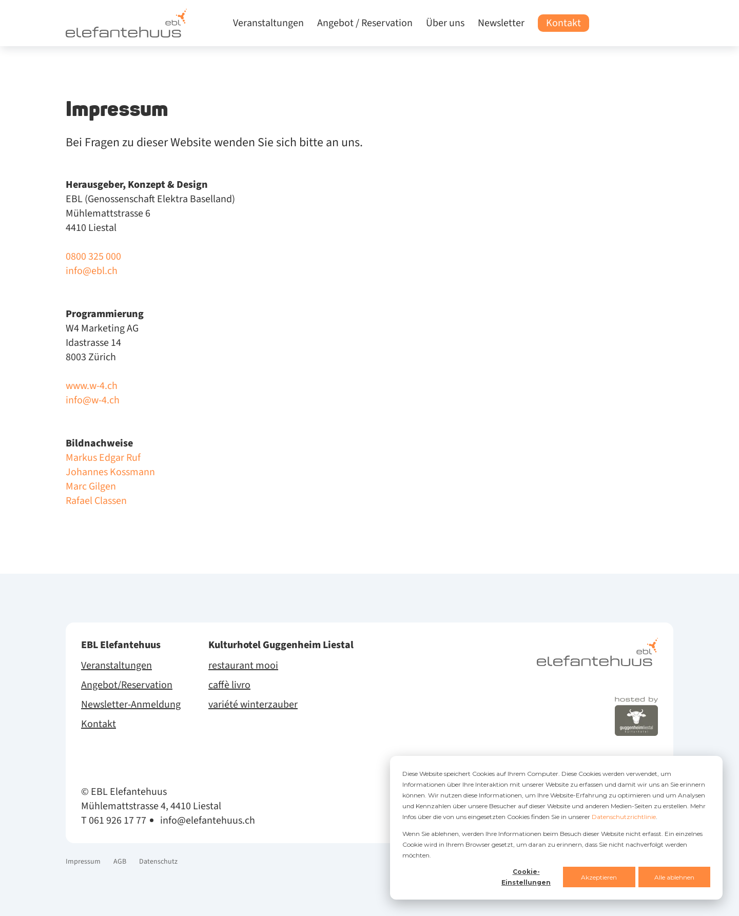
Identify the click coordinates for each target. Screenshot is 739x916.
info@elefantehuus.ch (207, 820)
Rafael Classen (96, 501)
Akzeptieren (599, 877)
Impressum (83, 861)
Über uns (445, 23)
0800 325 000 (93, 256)
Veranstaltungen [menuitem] (116, 665)
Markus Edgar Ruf (103, 458)
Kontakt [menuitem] (98, 724)
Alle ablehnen (674, 877)
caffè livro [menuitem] (229, 685)
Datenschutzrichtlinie (624, 817)
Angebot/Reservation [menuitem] (126, 685)
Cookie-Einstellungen (526, 877)
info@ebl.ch (92, 271)
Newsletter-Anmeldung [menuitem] (131, 704)
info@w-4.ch (93, 400)
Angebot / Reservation (365, 23)
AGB (119, 861)
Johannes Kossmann (110, 472)
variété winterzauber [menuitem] (253, 704)
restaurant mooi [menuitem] (243, 665)
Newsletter (501, 23)
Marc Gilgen (91, 486)
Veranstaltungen (268, 23)
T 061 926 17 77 (113, 820)
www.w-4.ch (92, 386)
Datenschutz (158, 861)
